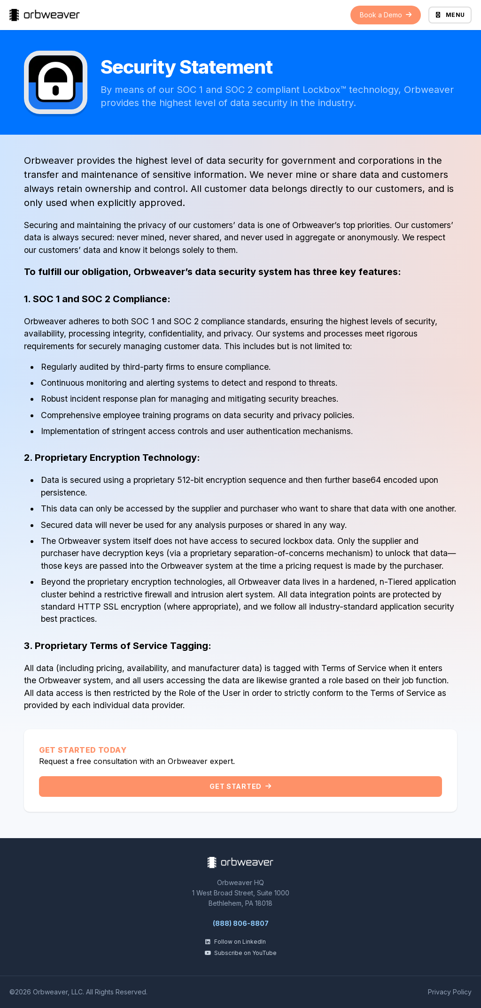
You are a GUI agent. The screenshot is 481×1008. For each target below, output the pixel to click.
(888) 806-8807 (241, 923)
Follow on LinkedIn (235, 941)
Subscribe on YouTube (240, 952)
